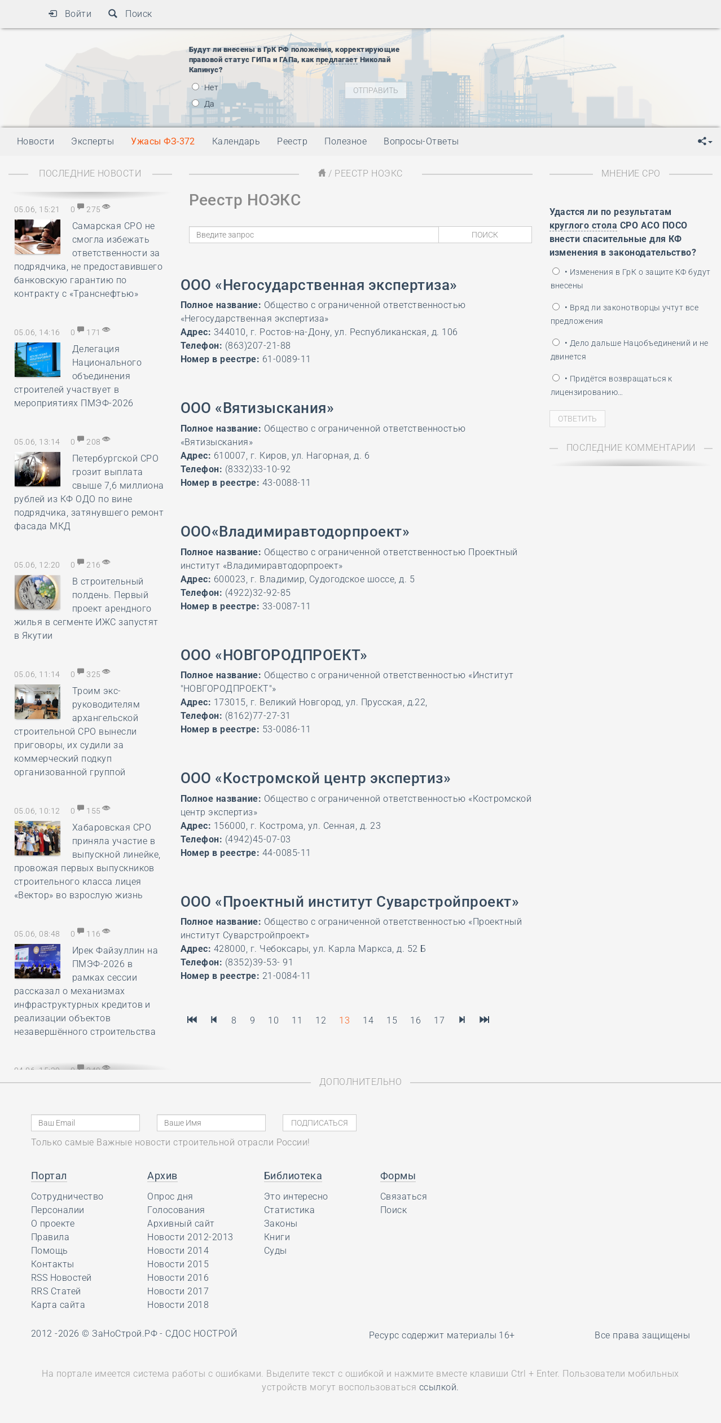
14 (368, 1020)
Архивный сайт (180, 1223)
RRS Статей (56, 1291)
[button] (705, 142)
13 (344, 1020)
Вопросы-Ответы (421, 141)
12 (320, 1020)
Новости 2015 (178, 1264)
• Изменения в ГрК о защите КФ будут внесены (631, 278)
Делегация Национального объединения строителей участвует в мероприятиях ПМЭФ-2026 (78, 376)
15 (391, 1020)
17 (439, 1020)
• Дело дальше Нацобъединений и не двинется (630, 350)
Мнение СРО (631, 173)
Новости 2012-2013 (190, 1237)
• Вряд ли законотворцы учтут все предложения (625, 314)
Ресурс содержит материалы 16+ (442, 1335)
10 (273, 1020)
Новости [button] (35, 141)
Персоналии (58, 1210)
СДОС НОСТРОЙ (201, 1333)
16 (415, 1020)
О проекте (52, 1223)
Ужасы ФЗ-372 (163, 141)
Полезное (345, 141)
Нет (205, 87)
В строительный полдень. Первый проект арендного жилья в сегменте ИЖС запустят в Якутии (86, 608)
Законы (281, 1223)
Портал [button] (49, 1176)
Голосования (176, 1210)
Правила (50, 1237)
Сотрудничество (67, 1196)
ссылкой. (439, 1387)
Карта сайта (58, 1304)
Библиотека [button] (293, 1176)
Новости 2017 (178, 1291)
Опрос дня (170, 1196)
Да (203, 103)
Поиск (130, 13)
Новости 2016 (178, 1277)
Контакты (52, 1264)
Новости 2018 (178, 1304)
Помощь (49, 1250)
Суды (275, 1250)
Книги (277, 1237)
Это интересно (296, 1196)
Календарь (236, 141)
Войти (69, 13)
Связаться (403, 1196)
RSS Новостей (61, 1277)
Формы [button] (398, 1176)
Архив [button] (162, 1176)
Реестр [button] (292, 141)
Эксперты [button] (92, 141)
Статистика (289, 1210)
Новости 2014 (178, 1250)
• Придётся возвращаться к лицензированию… (611, 385)
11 (297, 1020)
